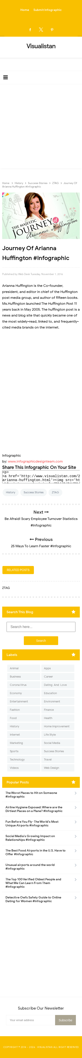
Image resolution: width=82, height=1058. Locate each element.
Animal (14, 668)
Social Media (52, 743)
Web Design (51, 768)
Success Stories (34, 492)
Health (48, 718)
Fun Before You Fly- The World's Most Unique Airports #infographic (31, 823)
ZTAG (55, 492)
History (10, 492)
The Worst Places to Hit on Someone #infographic (31, 794)
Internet (15, 734)
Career (48, 676)
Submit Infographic (47, 10)
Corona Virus (18, 685)
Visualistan (45, 1047)
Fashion (15, 710)
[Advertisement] (41, 127)
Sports (14, 751)
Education (50, 693)
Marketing (16, 743)
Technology (17, 759)
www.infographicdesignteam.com (35, 461)
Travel (48, 759)
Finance (49, 710)
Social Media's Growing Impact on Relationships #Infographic (30, 838)
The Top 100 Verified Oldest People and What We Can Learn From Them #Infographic (33, 883)
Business (15, 676)
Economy (16, 693)
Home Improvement (57, 726)
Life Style (50, 734)
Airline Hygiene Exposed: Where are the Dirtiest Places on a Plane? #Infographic (34, 809)
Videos (14, 768)
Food (13, 718)
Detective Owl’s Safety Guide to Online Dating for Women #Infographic (33, 899)
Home (24, 10)
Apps (47, 668)
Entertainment (19, 701)
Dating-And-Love (55, 685)
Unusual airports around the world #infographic (30, 866)
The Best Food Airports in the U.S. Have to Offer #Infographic (35, 852)
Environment (52, 701)
